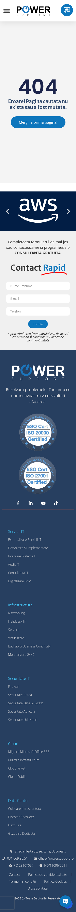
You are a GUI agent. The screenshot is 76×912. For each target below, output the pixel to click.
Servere (13, 630)
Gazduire (14, 825)
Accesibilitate (38, 888)
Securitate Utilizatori (22, 720)
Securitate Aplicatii (21, 711)
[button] (7, 211)
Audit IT (13, 564)
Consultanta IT (18, 573)
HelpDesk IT (17, 621)
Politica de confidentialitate (45, 338)
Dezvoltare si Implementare (28, 548)
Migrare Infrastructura (23, 760)
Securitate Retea (20, 695)
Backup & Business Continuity (29, 646)
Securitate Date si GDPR (25, 703)
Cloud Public (17, 777)
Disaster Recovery (21, 817)
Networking (16, 613)
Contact (14, 874)
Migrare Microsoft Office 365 (28, 752)
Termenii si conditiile (30, 337)
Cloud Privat (16, 768)
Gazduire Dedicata (21, 833)
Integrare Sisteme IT (22, 556)
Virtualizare (16, 638)
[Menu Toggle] (6, 10)
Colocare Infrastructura (24, 809)
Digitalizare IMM (19, 581)
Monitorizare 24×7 (21, 655)
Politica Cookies (55, 881)
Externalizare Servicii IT (24, 540)
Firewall (13, 687)
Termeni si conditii (22, 881)
